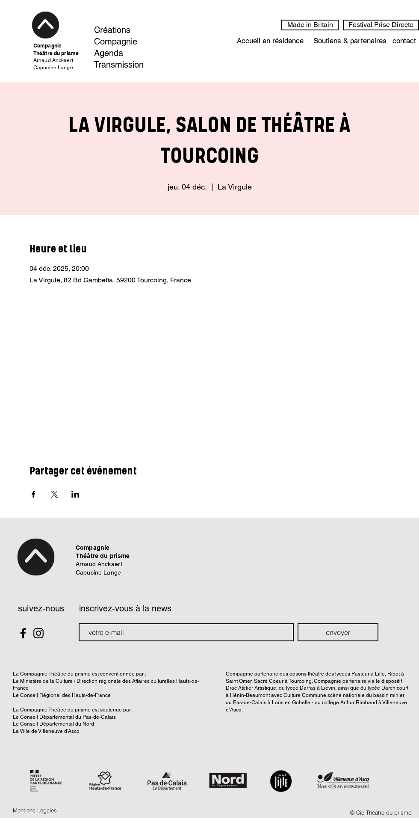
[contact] (404, 41)
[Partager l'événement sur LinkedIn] (75, 494)
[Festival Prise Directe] (381, 25)
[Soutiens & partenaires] (350, 41)
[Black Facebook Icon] (23, 633)
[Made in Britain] (310, 25)
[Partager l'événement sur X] (54, 494)
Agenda (108, 53)
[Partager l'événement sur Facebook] (34, 494)
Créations (112, 30)
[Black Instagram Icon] (38, 633)
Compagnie (115, 41)
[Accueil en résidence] (270, 41)
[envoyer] (338, 632)
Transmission (119, 64)
